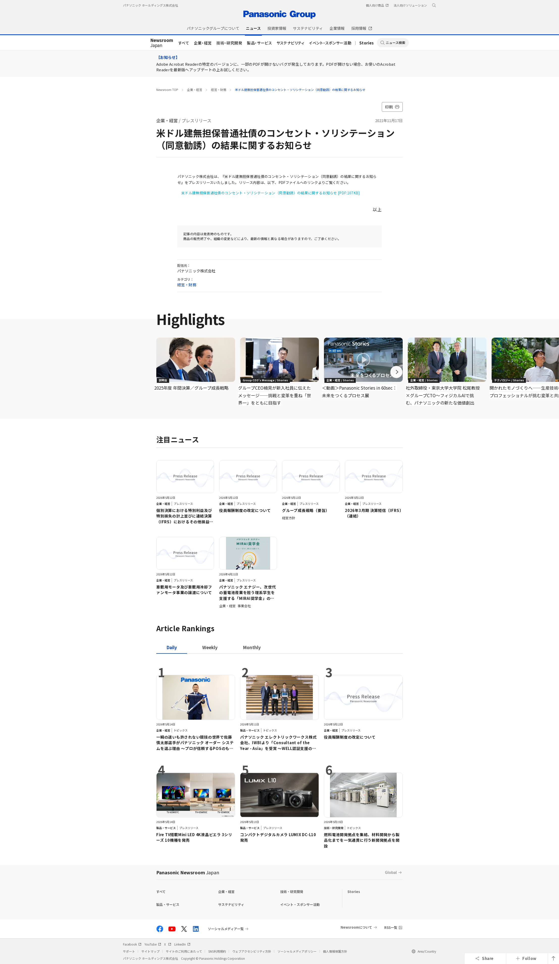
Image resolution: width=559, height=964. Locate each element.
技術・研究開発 (229, 42)
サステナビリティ (290, 42)
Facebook (132, 944)
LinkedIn (182, 944)
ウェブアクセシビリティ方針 (251, 951)
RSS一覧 (390, 927)
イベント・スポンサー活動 (330, 42)
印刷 (392, 106)
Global (391, 872)
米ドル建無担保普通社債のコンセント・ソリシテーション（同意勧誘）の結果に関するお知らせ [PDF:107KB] (270, 192)
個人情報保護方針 (335, 951)
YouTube (152, 944)
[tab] (210, 647)
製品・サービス (259, 42)
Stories (366, 42)
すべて (183, 42)
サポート (129, 951)
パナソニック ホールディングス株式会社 (150, 5)
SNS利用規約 (217, 951)
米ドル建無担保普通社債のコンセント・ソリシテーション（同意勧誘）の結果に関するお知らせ (300, 89)
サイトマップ (150, 951)
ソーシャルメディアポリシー (297, 951)
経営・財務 (218, 89)
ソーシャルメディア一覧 (226, 929)
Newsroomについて (356, 927)
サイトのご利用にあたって (184, 951)
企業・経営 (203, 42)
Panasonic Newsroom (187, 872)
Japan (161, 43)
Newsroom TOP (167, 89)
